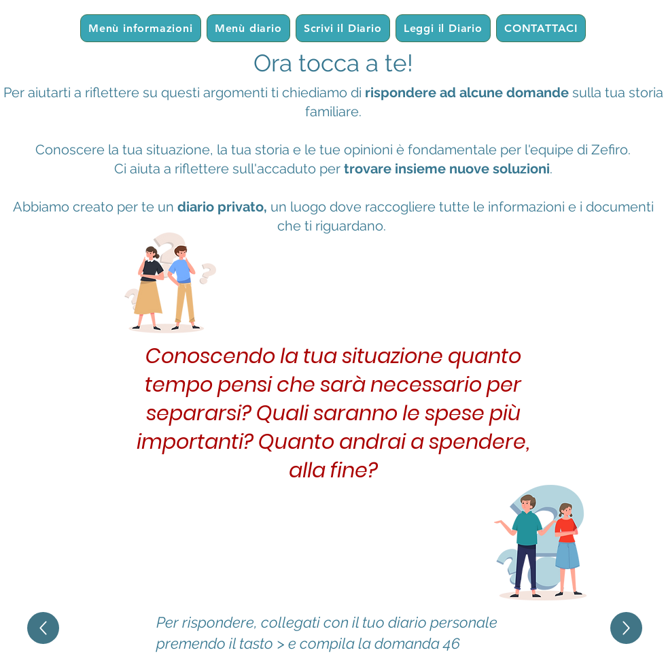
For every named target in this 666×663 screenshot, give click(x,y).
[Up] (43, 628)
